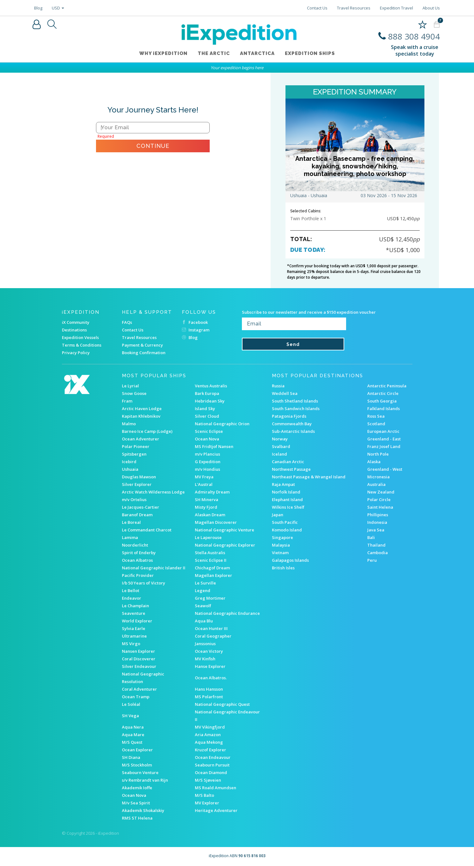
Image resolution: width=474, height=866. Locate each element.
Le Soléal (131, 704)
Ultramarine (134, 636)
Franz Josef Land (383, 446)
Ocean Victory (209, 651)
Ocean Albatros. (211, 678)
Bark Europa (207, 393)
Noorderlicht (135, 545)
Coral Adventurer (139, 689)
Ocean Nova (207, 439)
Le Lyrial (130, 386)
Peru (372, 560)
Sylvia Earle (133, 628)
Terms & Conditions (81, 345)
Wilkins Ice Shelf (288, 507)
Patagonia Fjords (289, 416)
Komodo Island (287, 530)
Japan (277, 515)
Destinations (74, 330)
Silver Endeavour (139, 666)
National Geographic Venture (224, 530)
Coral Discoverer (138, 659)
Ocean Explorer (137, 750)
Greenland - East (384, 439)
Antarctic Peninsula (386, 386)
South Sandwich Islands (296, 408)
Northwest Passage (291, 469)
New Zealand (380, 492)
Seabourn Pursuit (212, 765)
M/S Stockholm (137, 765)
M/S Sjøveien (208, 780)
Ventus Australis (211, 386)
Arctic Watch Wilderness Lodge (153, 492)
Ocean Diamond (211, 772)
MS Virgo (131, 643)
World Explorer (137, 621)
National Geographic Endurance (227, 613)
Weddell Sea (284, 393)
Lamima (130, 537)
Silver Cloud (207, 416)
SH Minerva (206, 499)
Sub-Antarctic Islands (293, 431)
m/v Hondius (207, 469)
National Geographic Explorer (225, 545)
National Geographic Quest (222, 704)
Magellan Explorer (213, 575)
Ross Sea (376, 416)
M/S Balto (204, 795)
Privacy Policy (76, 352)
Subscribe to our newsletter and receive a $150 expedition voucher (309, 312)
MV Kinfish (205, 659)
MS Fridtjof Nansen (214, 446)
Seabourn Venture (140, 772)
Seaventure (133, 613)
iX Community (75, 322)
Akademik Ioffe (137, 787)
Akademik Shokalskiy (143, 810)
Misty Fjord (206, 507)
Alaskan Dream (210, 515)
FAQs (127, 322)
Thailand (376, 545)
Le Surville (205, 583)
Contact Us (317, 8)
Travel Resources (353, 8)
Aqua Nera (133, 727)
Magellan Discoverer (216, 522)
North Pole (378, 454)
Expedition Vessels (80, 337)
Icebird (129, 461)
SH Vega (130, 715)
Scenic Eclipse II (210, 560)
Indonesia (377, 522)
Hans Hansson (209, 689)
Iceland (279, 454)
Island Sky (205, 408)
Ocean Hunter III (211, 628)
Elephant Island (287, 499)
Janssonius (205, 643)
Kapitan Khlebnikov (141, 416)
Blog (38, 8)
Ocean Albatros (137, 560)
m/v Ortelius (134, 499)
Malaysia (281, 545)
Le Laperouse (208, 537)
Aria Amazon (208, 734)
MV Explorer (207, 803)
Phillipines (377, 515)
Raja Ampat (283, 484)
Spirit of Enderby (139, 552)
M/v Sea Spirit (136, 803)
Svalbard (281, 446)
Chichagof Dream (212, 568)
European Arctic (383, 431)
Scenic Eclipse (209, 431)
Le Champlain (135, 606)
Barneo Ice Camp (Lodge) (147, 431)
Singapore (282, 537)
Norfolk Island (286, 492)
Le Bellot (130, 590)
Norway (280, 439)
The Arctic (214, 53)
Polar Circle (379, 499)
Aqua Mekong (209, 742)
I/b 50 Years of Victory (143, 583)
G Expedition (207, 461)
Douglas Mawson (139, 477)
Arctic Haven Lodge (142, 408)
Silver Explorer (137, 484)
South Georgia (382, 401)
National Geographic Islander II (153, 568)
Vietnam (280, 552)
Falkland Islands (383, 408)
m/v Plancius (207, 454)
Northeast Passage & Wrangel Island (308, 477)
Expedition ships (310, 53)
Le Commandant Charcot (146, 530)
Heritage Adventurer (216, 810)
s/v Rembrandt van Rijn (145, 780)
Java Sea (375, 530)
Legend (202, 590)
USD (58, 8)
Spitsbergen (134, 454)
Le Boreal (131, 522)
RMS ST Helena (137, 818)
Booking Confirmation (143, 352)
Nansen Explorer (138, 651)
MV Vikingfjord (210, 727)
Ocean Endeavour (213, 757)
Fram (127, 401)
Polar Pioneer (135, 446)
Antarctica (257, 53)
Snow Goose (134, 393)
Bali (371, 537)
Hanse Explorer (210, 666)
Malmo (129, 424)
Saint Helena (380, 507)
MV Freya (204, 477)
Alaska (374, 461)
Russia (278, 386)
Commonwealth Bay (292, 424)
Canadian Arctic (288, 461)
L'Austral (204, 484)
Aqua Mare (133, 734)
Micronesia (378, 477)
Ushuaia (130, 469)
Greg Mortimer (210, 598)
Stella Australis (210, 552)
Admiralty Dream (212, 492)
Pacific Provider (138, 575)
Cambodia (377, 552)
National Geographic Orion (222, 424)
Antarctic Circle (383, 393)
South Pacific (285, 522)
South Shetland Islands (295, 401)
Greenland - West (384, 469)
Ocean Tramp (135, 696)
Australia (376, 484)
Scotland (376, 424)
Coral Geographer (213, 636)
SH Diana (131, 757)
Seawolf (203, 606)
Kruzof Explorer (210, 750)
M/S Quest (132, 742)
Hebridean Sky (210, 401)
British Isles (283, 568)
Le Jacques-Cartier (140, 507)
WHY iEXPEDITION (163, 53)
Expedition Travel (396, 8)
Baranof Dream (137, 515)
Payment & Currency (142, 345)
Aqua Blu (204, 621)
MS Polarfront (209, 696)
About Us (431, 8)
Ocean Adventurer (140, 439)
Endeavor (131, 598)
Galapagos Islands (290, 560)
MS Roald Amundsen (215, 787)
